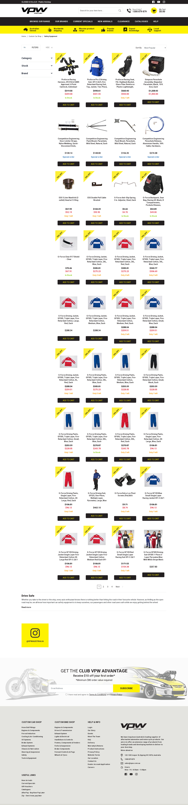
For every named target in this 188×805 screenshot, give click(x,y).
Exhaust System (61, 728)
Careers (91, 762)
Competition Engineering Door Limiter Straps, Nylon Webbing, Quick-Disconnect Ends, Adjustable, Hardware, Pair (68, 145)
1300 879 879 (130, 754)
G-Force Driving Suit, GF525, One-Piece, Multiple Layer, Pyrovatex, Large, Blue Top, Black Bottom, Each (96, 493)
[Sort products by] (154, 48)
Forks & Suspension (62, 740)
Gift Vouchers (27, 781)
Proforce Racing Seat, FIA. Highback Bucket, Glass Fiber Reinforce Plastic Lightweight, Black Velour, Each (125, 84)
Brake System (27, 737)
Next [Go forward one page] (119, 581)
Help (155, 21)
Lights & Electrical (62, 731)
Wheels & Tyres (61, 749)
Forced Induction (28, 728)
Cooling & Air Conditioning (32, 731)
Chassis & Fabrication (30, 743)
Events (90, 728)
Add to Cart (68, 104)
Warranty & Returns (95, 740)
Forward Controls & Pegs (65, 746)
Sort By (139, 48)
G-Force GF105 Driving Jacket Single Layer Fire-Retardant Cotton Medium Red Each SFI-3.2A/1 (97, 552)
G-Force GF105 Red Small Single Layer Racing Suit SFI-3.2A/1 (125, 549)
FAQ (89, 734)
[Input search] (97, 11)
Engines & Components (31, 725)
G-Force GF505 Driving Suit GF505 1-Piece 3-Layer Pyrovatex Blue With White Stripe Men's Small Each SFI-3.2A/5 (153, 552)
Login (90, 722)
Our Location (93, 753)
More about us (127, 745)
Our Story (91, 725)
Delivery (91, 737)
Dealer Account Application (99, 759)
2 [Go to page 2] (103, 581)
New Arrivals (105, 21)
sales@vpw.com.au (132, 758)
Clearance (124, 21)
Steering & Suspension (31, 746)
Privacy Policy (116, 689)
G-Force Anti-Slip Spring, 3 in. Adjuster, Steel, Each (125, 198)
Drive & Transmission (63, 725)
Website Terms (94, 749)
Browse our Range (40, 21)
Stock (25, 65)
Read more (26, 602)
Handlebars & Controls (64, 734)
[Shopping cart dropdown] (158, 10)
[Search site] (120, 11)
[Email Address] (80, 683)
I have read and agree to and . (94, 689)
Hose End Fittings (28, 722)
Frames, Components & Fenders (67, 737)
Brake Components (62, 743)
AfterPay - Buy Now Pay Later (33, 787)
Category (27, 58)
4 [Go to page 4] (112, 581)
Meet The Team (94, 731)
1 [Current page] (99, 581)
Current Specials (83, 21)
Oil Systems (26, 734)
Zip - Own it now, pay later (32, 790)
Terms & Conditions (97, 689)
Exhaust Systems (28, 740)
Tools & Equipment (29, 753)
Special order (68, 156)
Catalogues (141, 21)
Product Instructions (96, 743)
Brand (25, 73)
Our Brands (61, 21)
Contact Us (92, 756)
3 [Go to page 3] (107, 581)
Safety (24, 749)
